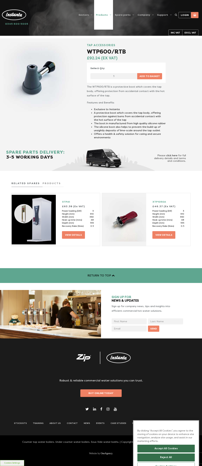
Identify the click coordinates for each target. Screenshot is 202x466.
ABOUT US (55, 423)
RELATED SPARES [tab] (25, 183)
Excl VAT (190, 32)
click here (171, 155)
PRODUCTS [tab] (52, 183)
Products (102, 14)
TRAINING (38, 423)
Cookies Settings (12, 463)
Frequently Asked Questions (150, 423)
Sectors (84, 14)
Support (162, 14)
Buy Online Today (101, 393)
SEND (153, 328)
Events (100, 423)
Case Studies (118, 423)
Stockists (20, 423)
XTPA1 (66, 201)
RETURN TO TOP (101, 275)
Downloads (181, 423)
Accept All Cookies (166, 453)
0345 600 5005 (16, 23)
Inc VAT (175, 32)
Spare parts (122, 14)
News (87, 423)
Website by (101, 453)
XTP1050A (159, 201)
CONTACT (72, 423)
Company (144, 14)
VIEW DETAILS (73, 234)
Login (185, 15)
